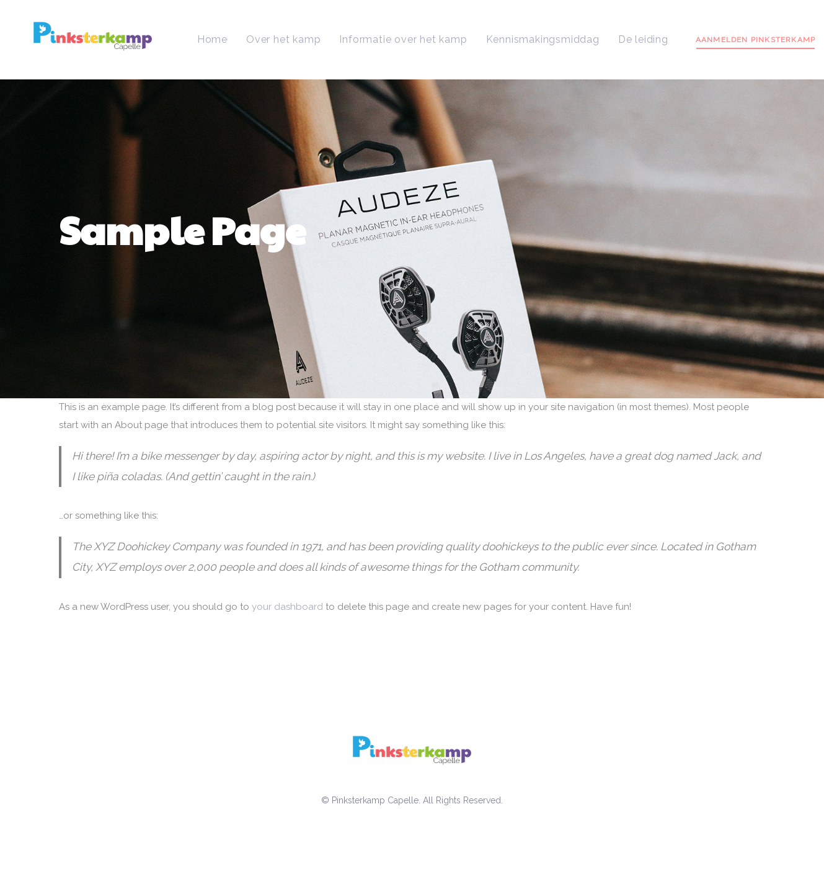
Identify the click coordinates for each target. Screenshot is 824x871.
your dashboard (287, 606)
